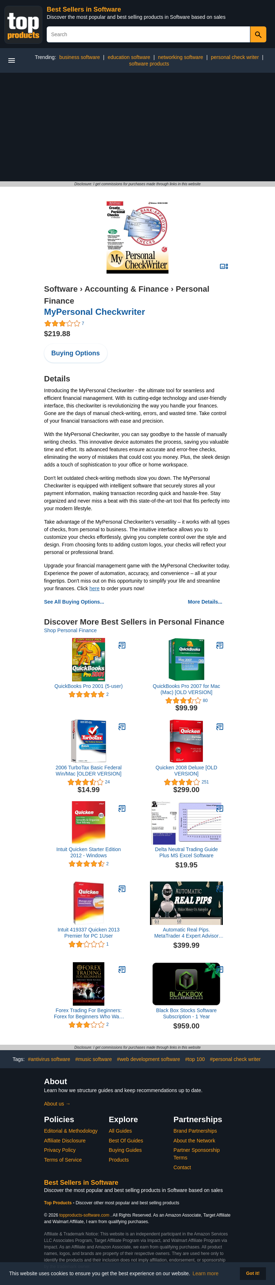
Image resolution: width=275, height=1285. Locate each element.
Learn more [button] (206, 1273)
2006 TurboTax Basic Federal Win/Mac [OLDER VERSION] (88, 771)
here (94, 588)
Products (119, 1160)
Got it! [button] (252, 1273)
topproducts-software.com (84, 1215)
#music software (93, 1059)
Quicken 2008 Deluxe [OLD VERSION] (186, 771)
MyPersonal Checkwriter (94, 312)
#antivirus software (49, 1059)
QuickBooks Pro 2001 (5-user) (88, 686)
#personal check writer (235, 1059)
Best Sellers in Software (84, 9)
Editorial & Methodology (71, 1131)
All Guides (120, 1131)
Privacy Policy (60, 1150)
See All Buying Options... (74, 602)
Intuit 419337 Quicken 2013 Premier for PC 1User (89, 933)
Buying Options (75, 353)
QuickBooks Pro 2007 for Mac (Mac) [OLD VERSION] (186, 689)
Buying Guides (125, 1150)
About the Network (194, 1141)
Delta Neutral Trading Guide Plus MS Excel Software (186, 852)
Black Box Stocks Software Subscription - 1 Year (186, 1013)
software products (149, 64)
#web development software (148, 1059)
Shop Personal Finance (70, 630)
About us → (57, 1104)
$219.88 (57, 334)
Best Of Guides (126, 1141)
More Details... (205, 602)
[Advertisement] (137, 127)
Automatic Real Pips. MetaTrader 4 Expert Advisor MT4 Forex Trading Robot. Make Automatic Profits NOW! (186, 933)
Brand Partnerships (195, 1131)
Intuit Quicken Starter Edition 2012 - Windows (88, 852)
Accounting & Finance (126, 288)
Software (61, 288)
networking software (180, 57)
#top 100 (195, 1059)
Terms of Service (63, 1160)
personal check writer (235, 57)
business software (79, 57)
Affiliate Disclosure (65, 1141)
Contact (182, 1167)
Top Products (58, 1202)
